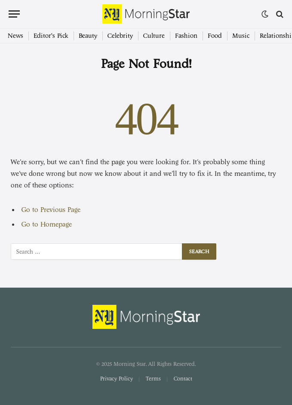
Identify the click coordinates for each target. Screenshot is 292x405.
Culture (154, 36)
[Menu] (14, 14)
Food (215, 36)
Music (240, 36)
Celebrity (120, 36)
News (15, 36)
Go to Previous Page (51, 210)
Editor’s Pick (51, 36)
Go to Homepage (47, 224)
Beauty (88, 36)
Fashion (186, 36)
